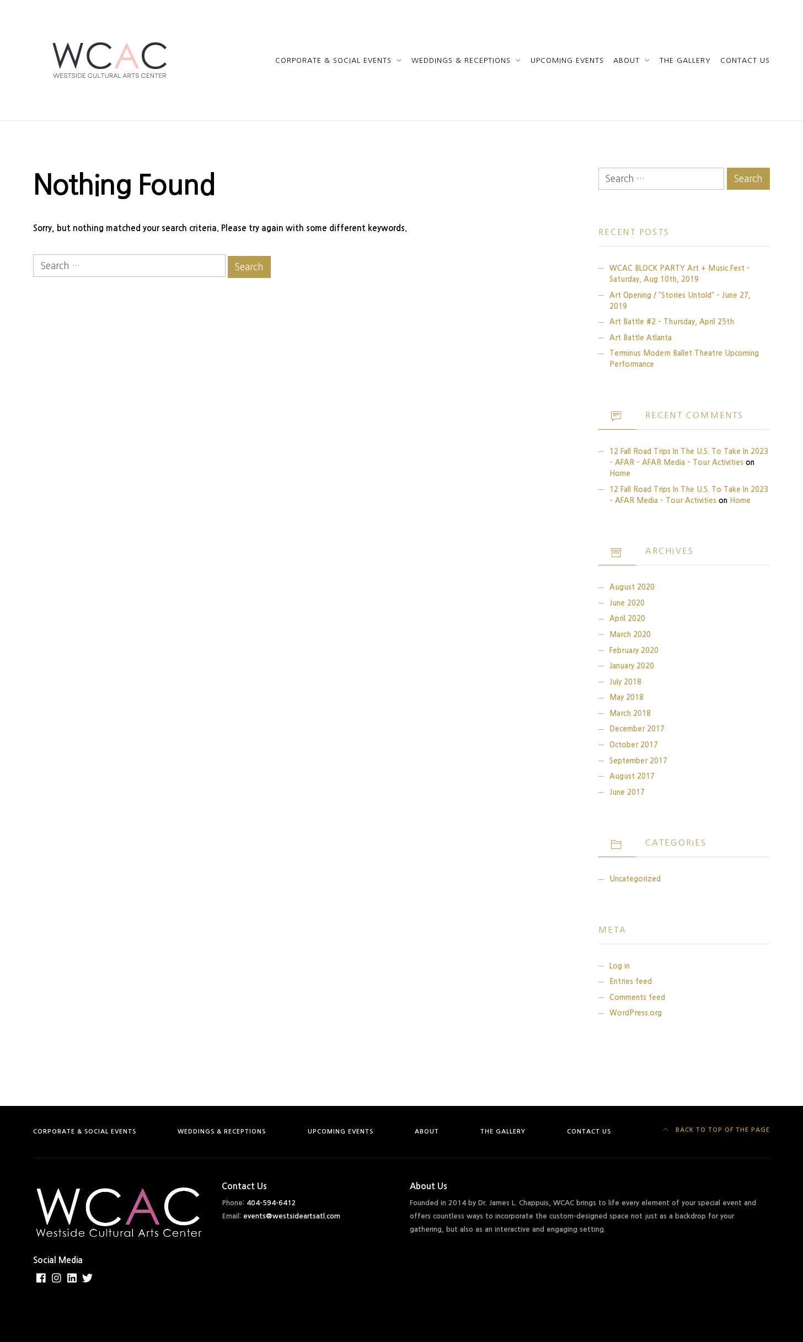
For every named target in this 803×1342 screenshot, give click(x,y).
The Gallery (685, 60)
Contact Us (745, 60)
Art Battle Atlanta (640, 337)
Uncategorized (635, 879)
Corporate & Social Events (333, 60)
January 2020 (631, 666)
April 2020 (627, 618)
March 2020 (630, 634)
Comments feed (637, 997)
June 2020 (627, 603)
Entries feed (630, 981)
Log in (619, 966)
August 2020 (632, 587)
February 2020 (634, 650)
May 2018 (626, 697)
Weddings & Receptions (461, 60)
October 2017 (633, 744)
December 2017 (637, 729)
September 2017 (638, 760)
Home (619, 473)
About (626, 60)
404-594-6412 (271, 1202)
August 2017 (632, 776)
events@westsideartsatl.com (291, 1216)
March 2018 (630, 713)
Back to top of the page (716, 1130)
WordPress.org (635, 1013)
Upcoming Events (567, 60)
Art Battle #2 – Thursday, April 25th (671, 321)
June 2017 (627, 792)
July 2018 (625, 682)
